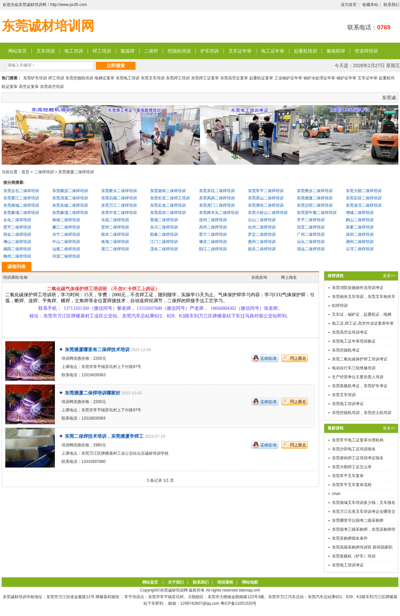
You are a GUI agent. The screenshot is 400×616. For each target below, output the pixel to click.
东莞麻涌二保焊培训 (21, 212)
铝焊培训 (340, 305)
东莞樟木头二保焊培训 (219, 212)
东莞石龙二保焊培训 (168, 205)
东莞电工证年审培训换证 (354, 341)
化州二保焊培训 (262, 227)
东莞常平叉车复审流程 (352, 484)
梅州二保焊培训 (17, 256)
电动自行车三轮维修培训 (354, 368)
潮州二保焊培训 (360, 241)
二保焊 (151, 51)
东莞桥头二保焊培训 (119, 190)
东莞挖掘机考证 (346, 350)
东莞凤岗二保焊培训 (217, 198)
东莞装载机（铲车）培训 (354, 556)
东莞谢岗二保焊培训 (168, 190)
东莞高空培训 (52, 86)
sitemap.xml (249, 590)
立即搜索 (115, 65)
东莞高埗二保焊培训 (168, 212)
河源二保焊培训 (66, 256)
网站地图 (250, 582)
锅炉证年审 (346, 78)
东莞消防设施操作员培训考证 (357, 287)
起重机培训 (305, 51)
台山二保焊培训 (262, 220)
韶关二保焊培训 (262, 249)
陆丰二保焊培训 (115, 234)
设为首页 (349, 4)
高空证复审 (29, 86)
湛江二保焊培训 (115, 249)
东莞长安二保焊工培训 (170, 198)
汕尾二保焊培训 (66, 249)
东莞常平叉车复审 (348, 475)
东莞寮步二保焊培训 (315, 190)
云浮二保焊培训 (360, 249)
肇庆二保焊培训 (213, 241)
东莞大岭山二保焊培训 (268, 212)
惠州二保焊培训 (262, 241)
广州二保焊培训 (311, 234)
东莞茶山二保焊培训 (266, 198)
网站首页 (17, 51)
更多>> (389, 275)
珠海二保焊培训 (115, 241)
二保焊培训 (44, 172)
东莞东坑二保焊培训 (217, 190)
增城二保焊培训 (360, 212)
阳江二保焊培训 (213, 249)
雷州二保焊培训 (115, 227)
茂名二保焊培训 (164, 249)
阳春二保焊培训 (164, 234)
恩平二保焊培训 (17, 227)
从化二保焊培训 (17, 220)
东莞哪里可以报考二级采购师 (357, 520)
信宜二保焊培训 (311, 227)
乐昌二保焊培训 (115, 220)
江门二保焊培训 (164, 241)
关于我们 (176, 582)
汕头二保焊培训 (311, 241)
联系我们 (391, 4)
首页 (25, 172)
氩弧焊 (128, 51)
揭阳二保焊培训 (17, 249)
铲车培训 (209, 51)
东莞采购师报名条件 (350, 538)
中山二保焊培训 (66, 241)
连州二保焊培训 (213, 220)
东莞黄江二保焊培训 (21, 198)
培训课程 (225, 582)
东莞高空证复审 (234, 78)
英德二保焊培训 (164, 220)
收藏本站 (370, 4)
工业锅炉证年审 (288, 78)
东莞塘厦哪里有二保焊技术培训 (97, 349)
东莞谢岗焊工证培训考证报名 (357, 458)
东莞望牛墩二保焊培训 (317, 212)
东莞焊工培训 (178, 78)
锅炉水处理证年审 (319, 78)
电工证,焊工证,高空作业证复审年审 (363, 323)
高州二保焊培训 (213, 227)
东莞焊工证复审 (205, 78)
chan (336, 493)
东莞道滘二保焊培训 (363, 205)
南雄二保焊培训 (66, 220)
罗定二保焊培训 (262, 234)
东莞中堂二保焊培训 (119, 212)
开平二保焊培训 (311, 220)
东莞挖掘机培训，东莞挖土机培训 (361, 412)
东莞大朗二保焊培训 (363, 190)
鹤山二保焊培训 (360, 220)
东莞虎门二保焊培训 (217, 205)
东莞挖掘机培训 (79, 78)
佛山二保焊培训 (17, 241)
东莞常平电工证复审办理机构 (357, 440)
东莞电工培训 (128, 78)
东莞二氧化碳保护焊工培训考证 (359, 359)
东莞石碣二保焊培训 (119, 198)
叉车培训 (45, 51)
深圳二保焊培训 (360, 234)
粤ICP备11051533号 (238, 603)
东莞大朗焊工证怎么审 (352, 467)
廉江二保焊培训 (66, 227)
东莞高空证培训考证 (350, 332)
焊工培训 (102, 51)
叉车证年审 (240, 51)
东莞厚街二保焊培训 (266, 205)
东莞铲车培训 (35, 78)
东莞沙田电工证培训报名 (354, 449)
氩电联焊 (336, 51)
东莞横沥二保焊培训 (70, 190)
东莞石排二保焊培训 (363, 198)
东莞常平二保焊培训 (266, 190)
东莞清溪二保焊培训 (70, 198)
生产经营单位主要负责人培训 (357, 377)
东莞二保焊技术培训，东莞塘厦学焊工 (105, 436)
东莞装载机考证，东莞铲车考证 (359, 386)
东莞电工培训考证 (348, 403)
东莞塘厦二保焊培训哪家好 (92, 392)
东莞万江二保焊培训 (119, 205)
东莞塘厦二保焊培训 (76, 172)
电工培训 (73, 51)
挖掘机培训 (179, 51)
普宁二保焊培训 (213, 234)
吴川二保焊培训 (164, 227)
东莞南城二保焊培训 (21, 205)
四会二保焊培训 (17, 234)
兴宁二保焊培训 (66, 234)
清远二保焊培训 (311, 249)
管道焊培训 (366, 51)
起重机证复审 (261, 78)
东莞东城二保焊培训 (70, 205)
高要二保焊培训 (360, 227)
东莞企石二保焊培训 (21, 190)
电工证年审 (272, 51)
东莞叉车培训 (153, 78)
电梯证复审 (104, 78)
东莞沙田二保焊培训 (315, 205)
